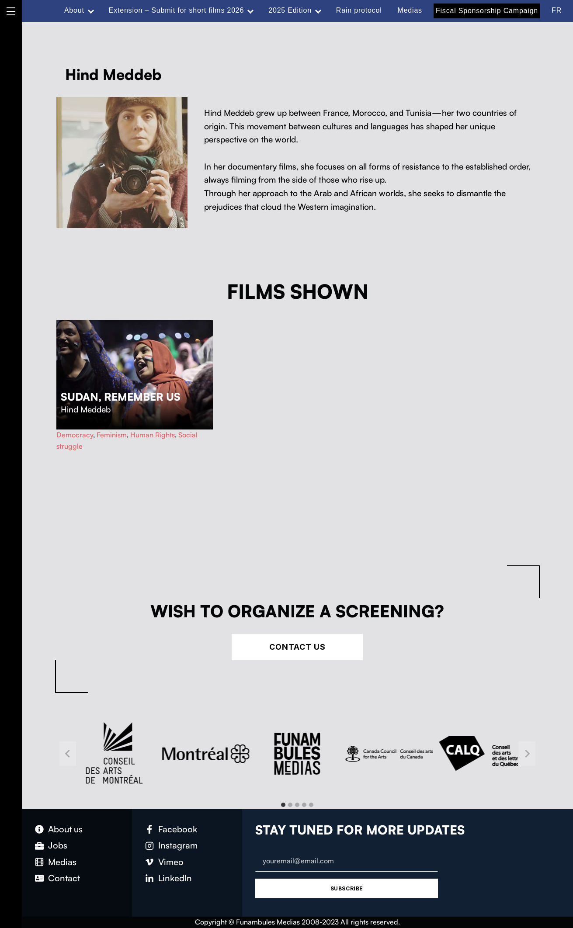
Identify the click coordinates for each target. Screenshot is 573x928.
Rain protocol (359, 10)
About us (65, 829)
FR (557, 10)
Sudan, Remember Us (121, 396)
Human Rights (152, 434)
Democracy (74, 434)
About (74, 10)
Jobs (57, 845)
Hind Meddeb (86, 409)
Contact (64, 878)
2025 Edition (290, 10)
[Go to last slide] (67, 753)
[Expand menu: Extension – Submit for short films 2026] (250, 10)
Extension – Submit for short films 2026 (176, 10)
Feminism (112, 434)
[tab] (283, 805)
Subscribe (346, 888)
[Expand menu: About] (91, 10)
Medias (410, 10)
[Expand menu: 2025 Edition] (318, 10)
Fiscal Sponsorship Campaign (487, 10)
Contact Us (297, 646)
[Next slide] (527, 753)
